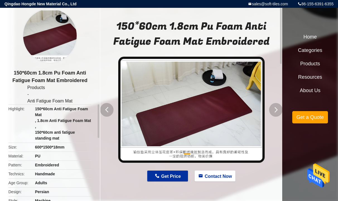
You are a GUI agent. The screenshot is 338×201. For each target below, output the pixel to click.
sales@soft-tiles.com (270, 4)
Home (310, 37)
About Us (310, 90)
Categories (310, 50)
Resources (310, 77)
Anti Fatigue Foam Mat (50, 101)
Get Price (171, 176)
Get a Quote (310, 117)
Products (36, 87)
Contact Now (218, 176)
